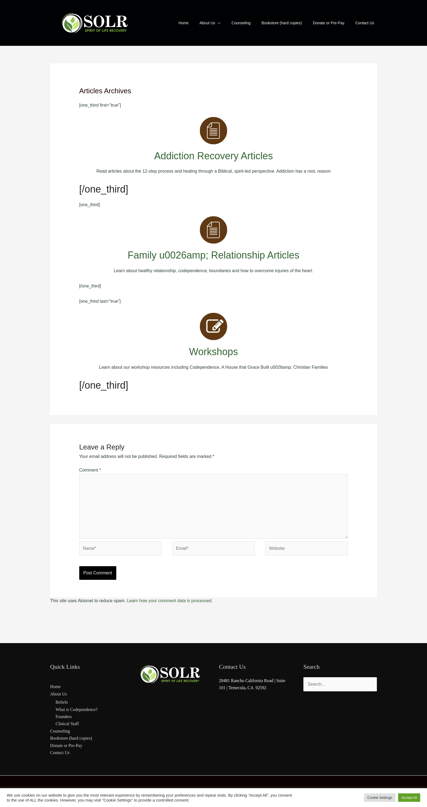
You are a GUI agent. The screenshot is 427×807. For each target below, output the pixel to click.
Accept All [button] (409, 798)
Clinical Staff (67, 723)
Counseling (60, 731)
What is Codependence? (77, 709)
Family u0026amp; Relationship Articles (213, 255)
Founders (64, 716)
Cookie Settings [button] (379, 798)
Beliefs (62, 702)
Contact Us (60, 752)
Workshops (213, 351)
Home (55, 686)
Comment (90, 470)
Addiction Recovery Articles (213, 155)
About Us (58, 694)
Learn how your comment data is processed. (170, 600)
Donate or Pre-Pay (66, 745)
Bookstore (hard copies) (71, 738)
